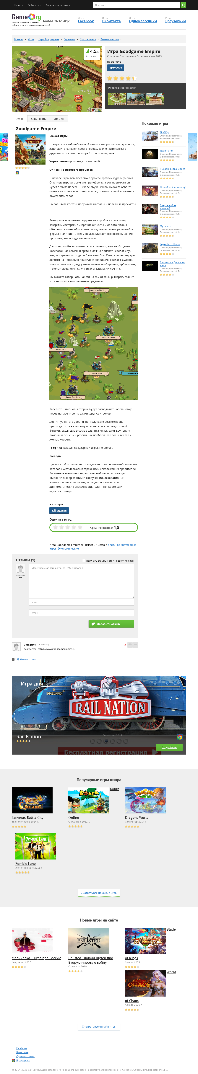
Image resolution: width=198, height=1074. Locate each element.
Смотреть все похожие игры (99, 893)
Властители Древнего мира (172, 264)
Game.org (26, 17)
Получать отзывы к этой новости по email (110, 560)
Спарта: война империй (168, 207)
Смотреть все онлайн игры (99, 1027)
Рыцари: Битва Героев (172, 169)
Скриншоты (38, 119)
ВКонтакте (111, 21)
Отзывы (59, 119)
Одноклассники (143, 21)
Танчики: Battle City (27, 818)
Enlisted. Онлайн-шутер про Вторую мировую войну (90, 960)
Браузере (115, 67)
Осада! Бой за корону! (173, 187)
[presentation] (57, 627)
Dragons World (137, 818)
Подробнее (169, 747)
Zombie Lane (25, 864)
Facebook (86, 21)
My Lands (165, 226)
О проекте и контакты (58, 5)
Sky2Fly (164, 132)
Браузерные (175, 21)
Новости (18, 5)
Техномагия (166, 151)
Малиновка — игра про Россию (36, 958)
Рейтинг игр (34, 5)
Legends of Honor (170, 244)
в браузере (59, 510)
